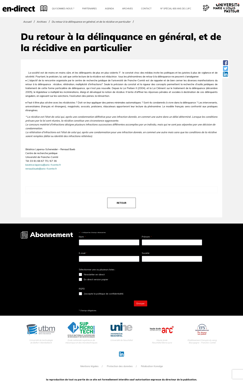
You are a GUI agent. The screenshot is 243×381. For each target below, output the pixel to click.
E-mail (83, 253)
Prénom (147, 236)
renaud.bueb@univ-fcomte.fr (41, 168)
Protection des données (120, 366)
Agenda (109, 8)
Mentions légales (89, 366)
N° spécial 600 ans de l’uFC (175, 8)
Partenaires (89, 8)
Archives (127, 8)
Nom (82, 236)
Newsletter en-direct (94, 274)
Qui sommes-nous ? (63, 8)
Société (145, 253)
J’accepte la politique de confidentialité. (104, 293)
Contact (146, 8)
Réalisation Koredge (152, 366)
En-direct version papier (96, 279)
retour (121, 202)
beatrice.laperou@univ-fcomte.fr (43, 164)
